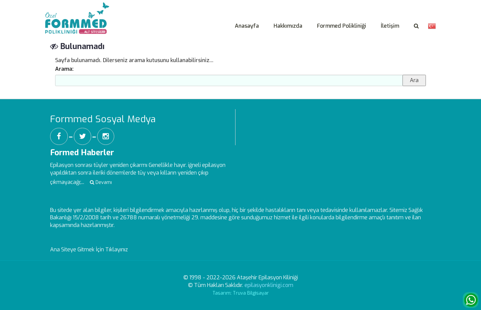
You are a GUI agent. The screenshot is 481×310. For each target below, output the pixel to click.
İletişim (390, 25)
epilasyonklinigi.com (269, 285)
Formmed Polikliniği (341, 25)
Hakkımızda (288, 25)
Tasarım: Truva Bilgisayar (240, 293)
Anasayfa (247, 25)
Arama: (64, 68)
